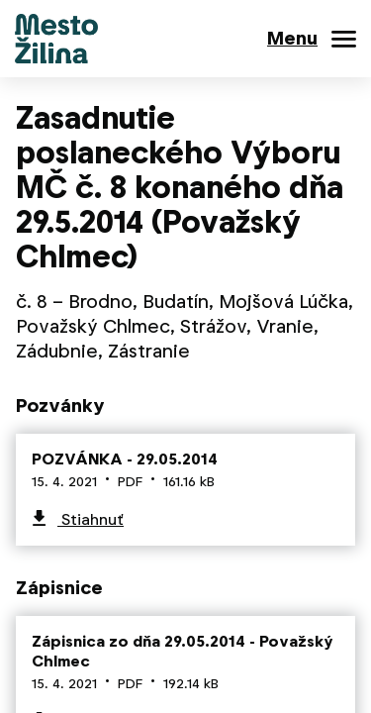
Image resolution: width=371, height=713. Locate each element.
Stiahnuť (90, 519)
